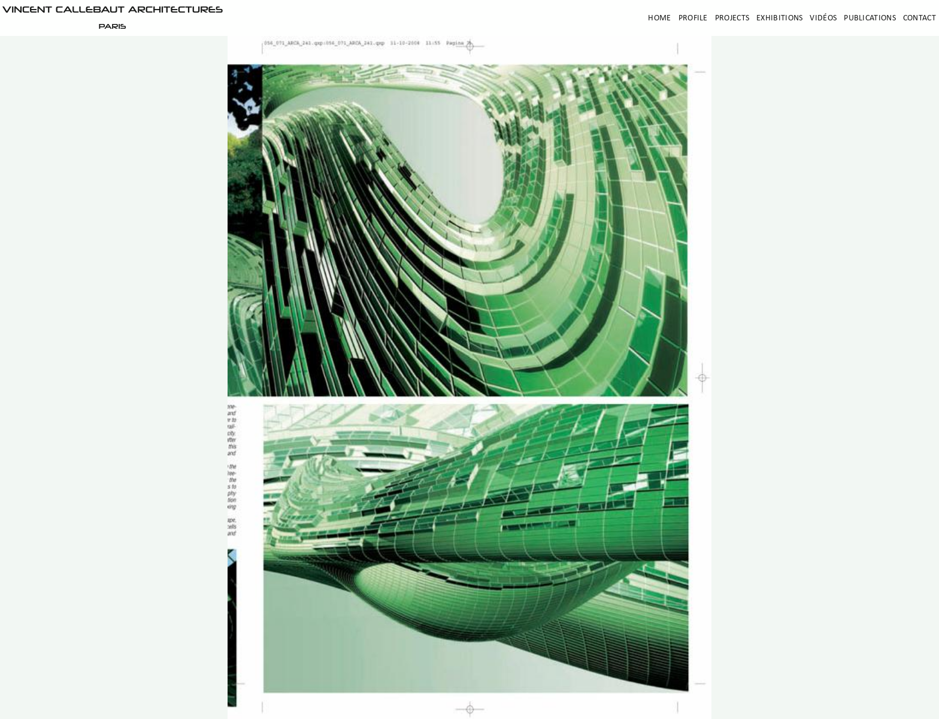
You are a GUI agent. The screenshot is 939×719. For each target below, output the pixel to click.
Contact (919, 18)
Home (659, 18)
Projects (732, 18)
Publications (870, 18)
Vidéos (823, 18)
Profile (693, 18)
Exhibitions (779, 18)
